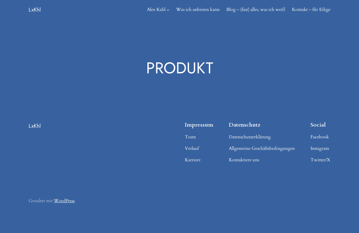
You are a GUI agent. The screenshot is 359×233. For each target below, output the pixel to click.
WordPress (64, 201)
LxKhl (35, 9)
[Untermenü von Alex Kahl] (168, 9)
